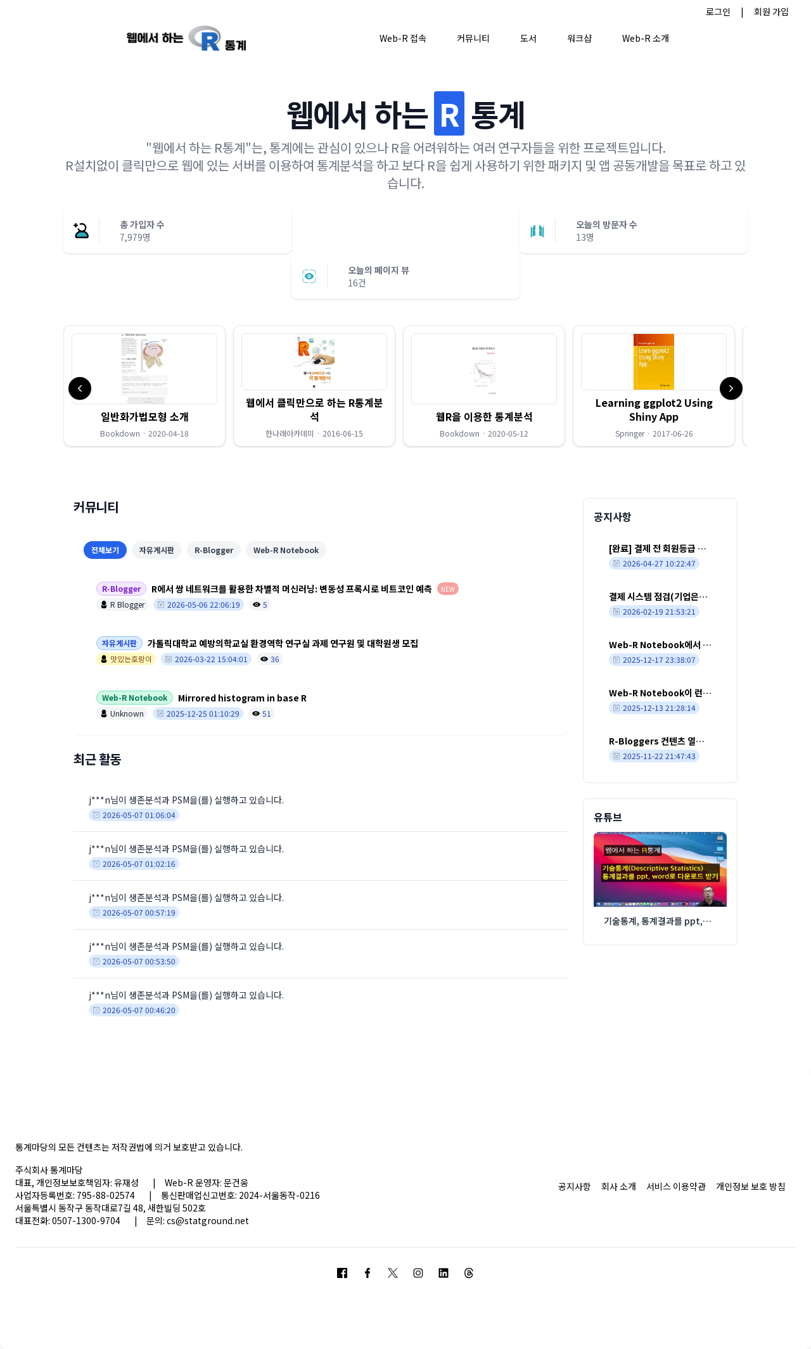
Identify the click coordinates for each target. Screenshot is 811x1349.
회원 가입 (771, 11)
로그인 (718, 11)
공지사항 (574, 1186)
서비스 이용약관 (676, 1186)
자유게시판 (156, 549)
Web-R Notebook (286, 549)
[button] (144, 386)
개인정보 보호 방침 (751, 1186)
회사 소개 (618, 1186)
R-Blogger (214, 549)
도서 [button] (528, 38)
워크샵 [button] (579, 38)
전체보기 (105, 549)
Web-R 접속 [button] (403, 38)
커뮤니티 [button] (473, 38)
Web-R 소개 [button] (645, 38)
